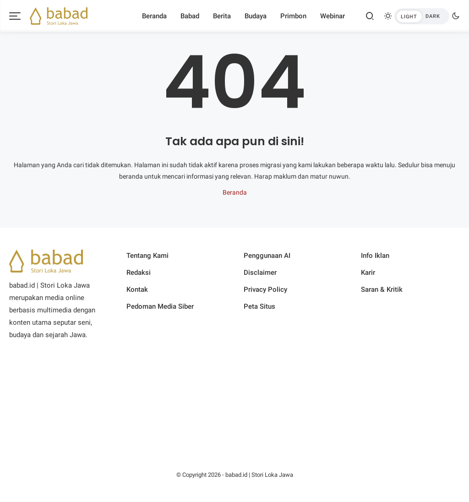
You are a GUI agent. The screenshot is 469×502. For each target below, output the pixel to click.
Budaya (256, 16)
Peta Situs (259, 306)
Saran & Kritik (382, 289)
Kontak (137, 289)
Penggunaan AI (267, 255)
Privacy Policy (265, 289)
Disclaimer (260, 272)
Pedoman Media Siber (160, 306)
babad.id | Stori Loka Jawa (259, 474)
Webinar (332, 16)
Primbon (293, 16)
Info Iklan (375, 255)
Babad (189, 16)
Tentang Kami (147, 255)
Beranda (154, 16)
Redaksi (138, 272)
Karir (368, 272)
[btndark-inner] (421, 16)
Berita (222, 16)
